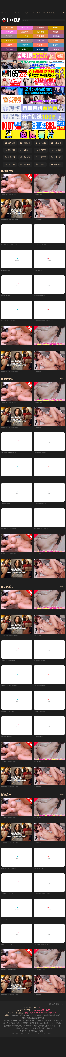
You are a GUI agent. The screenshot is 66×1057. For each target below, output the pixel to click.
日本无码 (40, 37)
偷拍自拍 (22, 13)
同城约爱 (9, 46)
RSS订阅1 (7, 1038)
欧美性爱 (10, 158)
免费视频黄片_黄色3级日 (43, 740)
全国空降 (24, 46)
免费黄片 (24, 33)
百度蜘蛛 (16, 1038)
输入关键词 (30, 20)
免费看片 (9, 33)
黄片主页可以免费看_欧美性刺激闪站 (15, 872)
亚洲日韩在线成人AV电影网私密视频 (15, 195)
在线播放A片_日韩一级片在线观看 (14, 714)
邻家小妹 (40, 41)
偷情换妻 (56, 37)
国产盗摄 (32, 13)
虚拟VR (40, 165)
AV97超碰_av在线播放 (10, 297)
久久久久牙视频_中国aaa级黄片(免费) (16, 663)
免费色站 (40, 33)
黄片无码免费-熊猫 (41, 220)
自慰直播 (56, 50)
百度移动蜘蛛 (27, 1038)
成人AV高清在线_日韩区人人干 (46, 246)
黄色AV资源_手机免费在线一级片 (14, 740)
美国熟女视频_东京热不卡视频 (45, 689)
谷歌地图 (36, 1038)
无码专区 (25, 151)
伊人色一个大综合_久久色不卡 (13, 949)
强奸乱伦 (9, 37)
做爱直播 (40, 50)
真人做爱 (40, 28)
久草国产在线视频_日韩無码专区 (46, 454)
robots (39, 1041)
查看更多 (60, 171)
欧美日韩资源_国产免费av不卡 (45, 506)
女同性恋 (56, 158)
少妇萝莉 (56, 46)
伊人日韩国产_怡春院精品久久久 (14, 923)
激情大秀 (24, 28)
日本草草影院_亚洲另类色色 (12, 271)
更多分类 (56, 165)
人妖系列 (25, 165)
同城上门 (9, 41)
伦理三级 (41, 158)
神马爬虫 (45, 1038)
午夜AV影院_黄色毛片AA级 (44, 872)
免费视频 (56, 33)
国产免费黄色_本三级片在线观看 (46, 663)
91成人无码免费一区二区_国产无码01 (48, 531)
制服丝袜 (43, 13)
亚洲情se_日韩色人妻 (42, 271)
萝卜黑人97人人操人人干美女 (45, 195)
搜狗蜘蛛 (53, 1038)
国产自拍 (12, 13)
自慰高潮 (9, 28)
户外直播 (9, 50)
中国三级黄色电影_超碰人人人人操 (47, 714)
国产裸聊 (25, 158)
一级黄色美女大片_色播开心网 (13, 898)
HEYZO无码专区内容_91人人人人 (14, 480)
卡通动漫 (41, 151)
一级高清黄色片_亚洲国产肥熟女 (46, 297)
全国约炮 (24, 41)
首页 (3, 13)
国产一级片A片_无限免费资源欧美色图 (16, 454)
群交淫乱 (53, 13)
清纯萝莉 (56, 41)
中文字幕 (24, 37)
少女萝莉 (10, 165)
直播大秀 (24, 50)
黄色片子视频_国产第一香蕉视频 (46, 480)
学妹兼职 (40, 46)
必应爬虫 (32, 1041)
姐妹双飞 (56, 28)
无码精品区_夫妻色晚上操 (11, 506)
